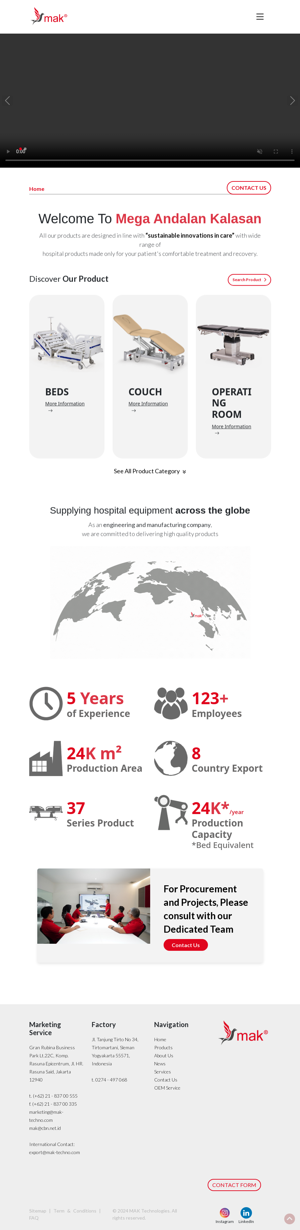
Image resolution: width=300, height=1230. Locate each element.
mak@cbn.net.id (45, 1128)
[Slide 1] (20, 149)
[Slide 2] (25, 149)
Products (163, 1047)
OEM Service (167, 1088)
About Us (163, 1055)
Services (162, 1071)
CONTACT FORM (234, 1185)
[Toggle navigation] (260, 17)
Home (160, 1039)
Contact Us (186, 945)
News (160, 1063)
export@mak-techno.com (54, 1152)
